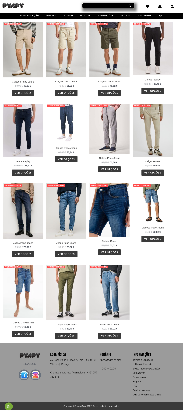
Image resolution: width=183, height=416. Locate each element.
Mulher (51, 15)
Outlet (126, 15)
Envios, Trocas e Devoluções (147, 373)
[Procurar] (129, 5)
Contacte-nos (140, 382)
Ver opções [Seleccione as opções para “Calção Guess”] (109, 254)
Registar (137, 386)
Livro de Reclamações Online (148, 400)
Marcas (85, 15)
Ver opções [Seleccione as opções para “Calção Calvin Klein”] (23, 337)
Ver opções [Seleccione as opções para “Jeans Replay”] (23, 174)
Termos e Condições (143, 363)
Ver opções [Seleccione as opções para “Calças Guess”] (152, 174)
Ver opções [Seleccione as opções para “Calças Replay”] (152, 91)
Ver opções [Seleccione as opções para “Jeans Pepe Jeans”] (23, 256)
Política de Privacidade (145, 368)
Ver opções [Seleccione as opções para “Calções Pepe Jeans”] (23, 93)
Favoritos (145, 15)
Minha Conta (139, 377)
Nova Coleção (29, 15)
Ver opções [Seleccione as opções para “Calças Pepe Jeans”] (66, 160)
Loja (135, 391)
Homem (68, 15)
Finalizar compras (142, 395)
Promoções (106, 15)
